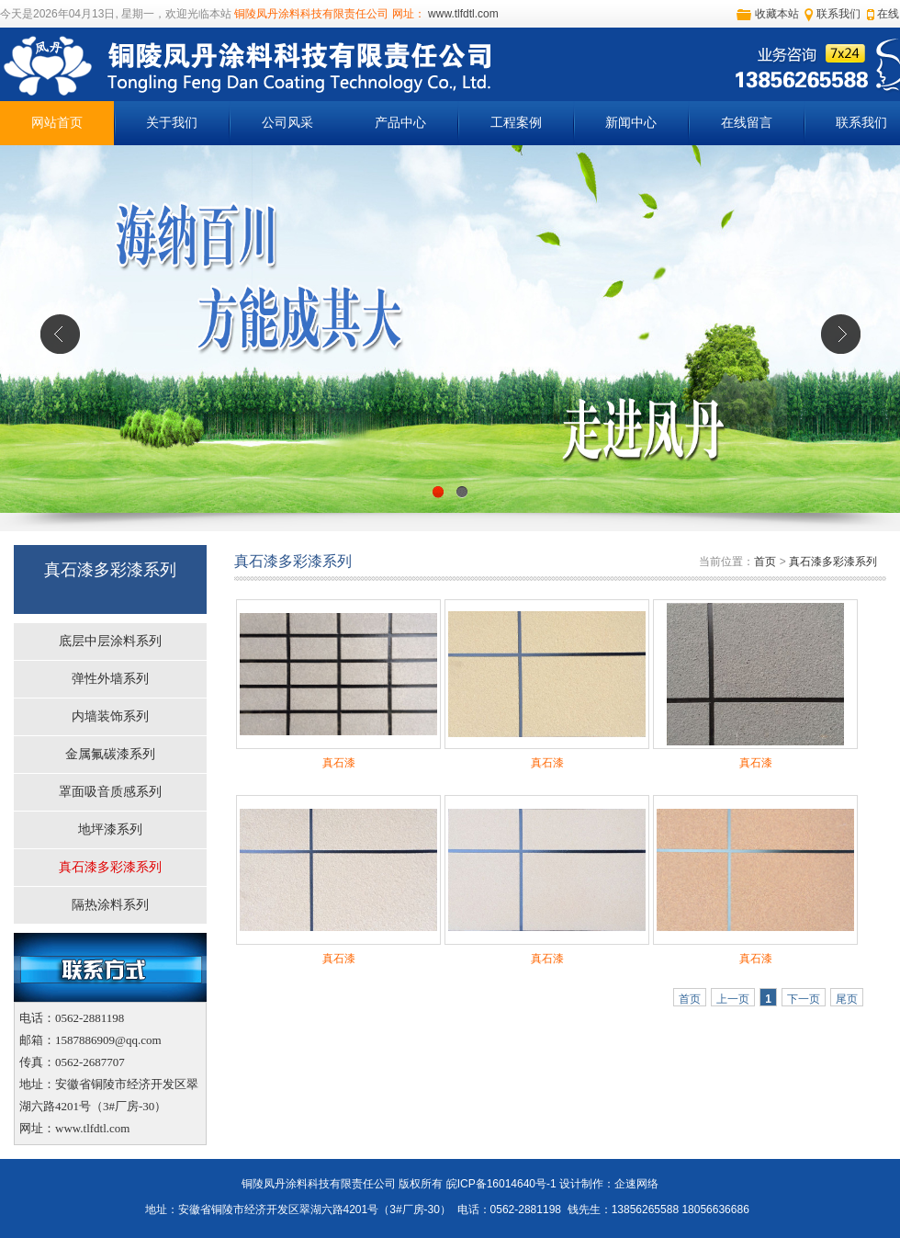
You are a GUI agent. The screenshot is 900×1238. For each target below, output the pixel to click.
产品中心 (400, 123)
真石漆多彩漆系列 (110, 867)
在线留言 (746, 123)
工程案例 (516, 123)
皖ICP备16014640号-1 (501, 1183)
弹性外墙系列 (110, 679)
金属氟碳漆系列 (110, 754)
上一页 (732, 999)
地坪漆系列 (110, 829)
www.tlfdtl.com (462, 13)
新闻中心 (631, 123)
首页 (765, 561)
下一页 (803, 999)
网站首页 (57, 123)
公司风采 (287, 123)
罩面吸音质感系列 (110, 792)
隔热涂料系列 (110, 905)
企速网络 (636, 1183)
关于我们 (171, 123)
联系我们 (838, 13)
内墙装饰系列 (110, 716)
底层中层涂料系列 (110, 641)
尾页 (847, 999)
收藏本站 (777, 13)
